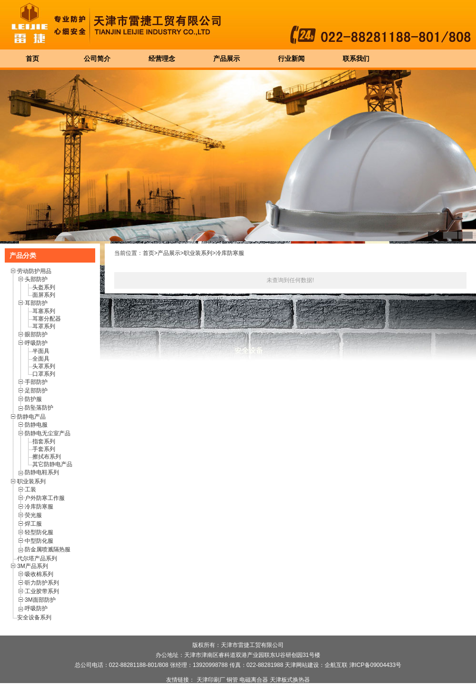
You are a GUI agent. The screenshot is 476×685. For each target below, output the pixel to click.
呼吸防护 (36, 343)
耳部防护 (36, 303)
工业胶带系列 (42, 591)
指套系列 (43, 441)
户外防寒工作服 (45, 498)
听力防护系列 (42, 582)
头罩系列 (43, 366)
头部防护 (36, 279)
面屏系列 (43, 295)
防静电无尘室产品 (47, 433)
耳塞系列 (43, 311)
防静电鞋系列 (42, 472)
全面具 (41, 358)
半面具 (41, 351)
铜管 (232, 679)
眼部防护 (36, 334)
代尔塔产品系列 (37, 558)
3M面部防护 (40, 600)
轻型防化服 (39, 532)
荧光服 (33, 515)
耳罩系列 (43, 326)
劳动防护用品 (34, 271)
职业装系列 (31, 481)
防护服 (33, 399)
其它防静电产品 (52, 464)
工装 (30, 489)
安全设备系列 (34, 617)
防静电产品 (31, 416)
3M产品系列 (32, 566)
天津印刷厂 (211, 679)
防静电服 (36, 424)
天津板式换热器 (290, 679)
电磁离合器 (253, 679)
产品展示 (169, 253)
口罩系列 (43, 374)
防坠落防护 (39, 407)
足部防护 (36, 390)
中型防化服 (39, 541)
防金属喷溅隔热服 (47, 549)
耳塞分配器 (46, 318)
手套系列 (43, 449)
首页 (148, 253)
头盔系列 (43, 287)
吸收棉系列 (39, 574)
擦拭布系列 (46, 456)
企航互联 (336, 665)
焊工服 (33, 523)
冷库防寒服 (39, 506)
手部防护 (36, 382)
